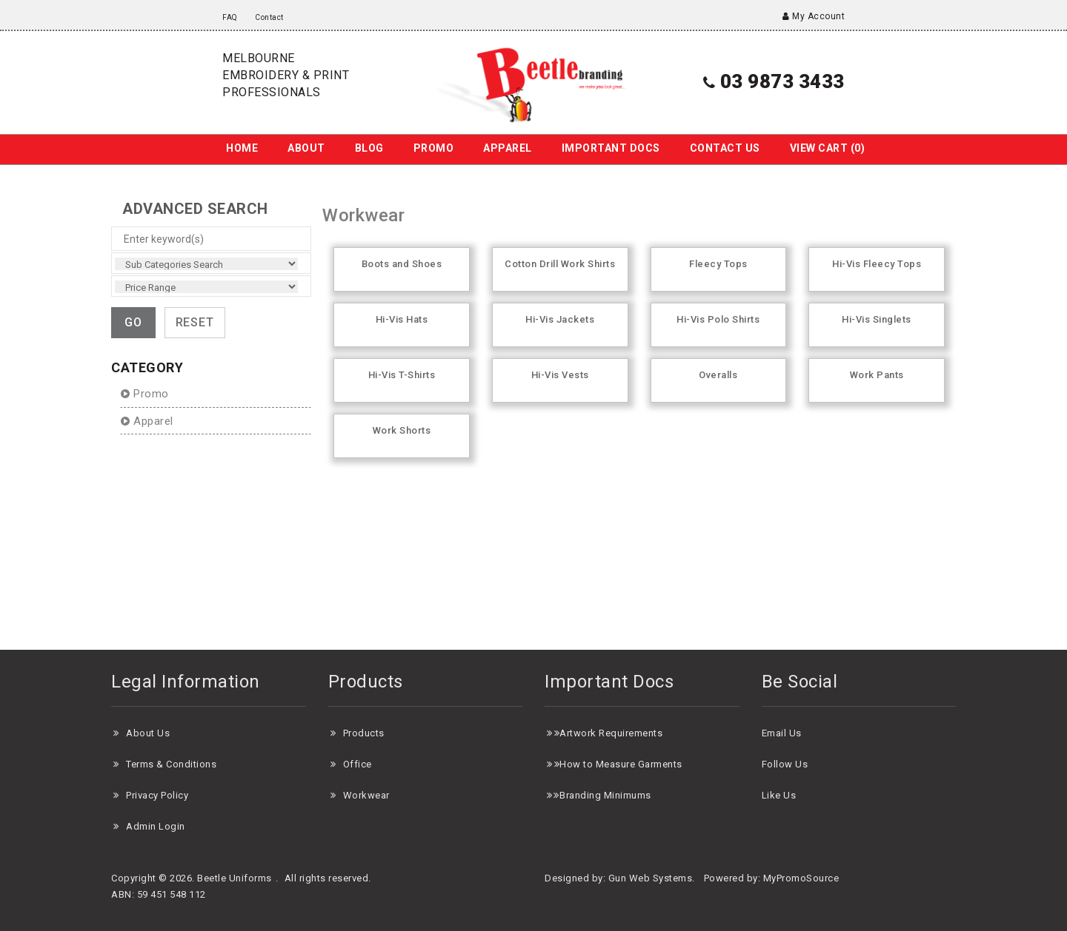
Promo (433, 148)
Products (364, 733)
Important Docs (611, 148)
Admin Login (155, 826)
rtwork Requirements (615, 733)
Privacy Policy (157, 795)
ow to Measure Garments (624, 764)
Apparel (507, 148)
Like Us (779, 795)
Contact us (725, 148)
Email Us (782, 733)
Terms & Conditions (171, 764)
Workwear (366, 795)
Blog (369, 148)
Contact (269, 17)
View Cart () (827, 148)
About (306, 148)
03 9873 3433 (774, 81)
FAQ (230, 17)
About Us (148, 733)
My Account (813, 16)
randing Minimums (608, 795)
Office (357, 764)
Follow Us (785, 764)
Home (242, 148)
